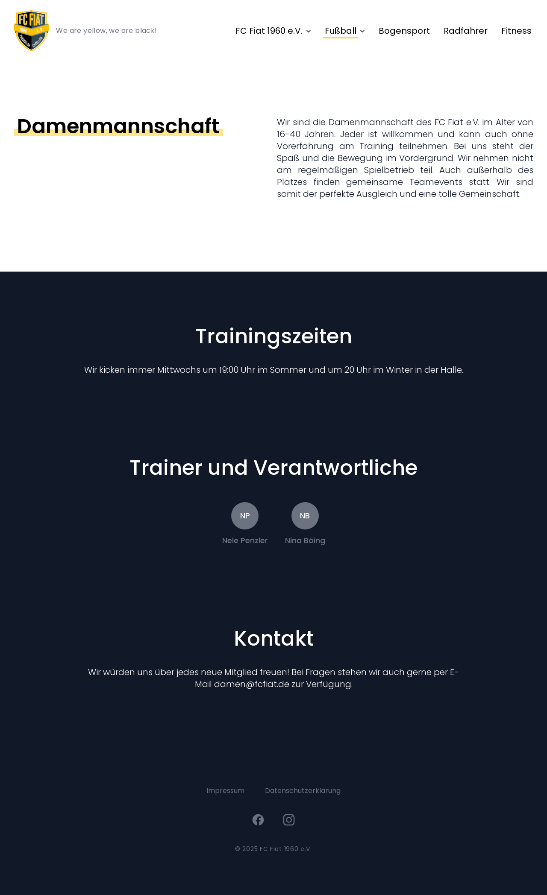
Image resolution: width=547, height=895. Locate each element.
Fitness (516, 31)
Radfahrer (466, 31)
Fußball (340, 31)
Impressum (225, 791)
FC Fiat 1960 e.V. (269, 31)
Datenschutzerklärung (303, 791)
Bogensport (404, 31)
